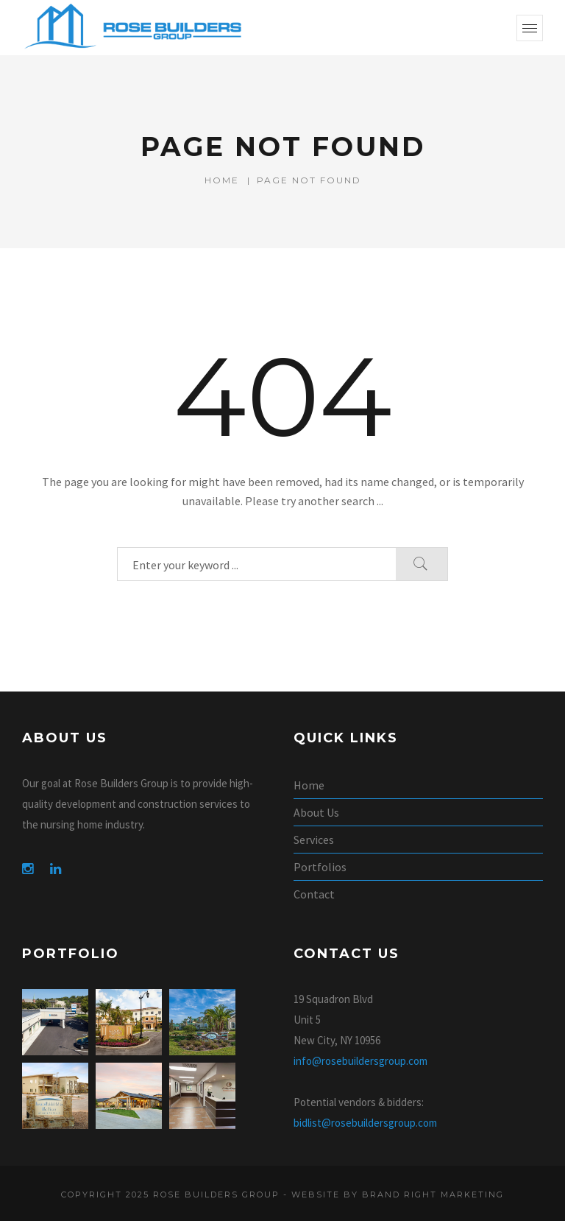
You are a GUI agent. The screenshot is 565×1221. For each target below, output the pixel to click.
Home (222, 180)
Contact (314, 894)
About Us (316, 812)
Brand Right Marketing (433, 1194)
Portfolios (320, 866)
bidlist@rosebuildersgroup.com (365, 1123)
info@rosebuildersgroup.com (360, 1061)
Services (314, 839)
